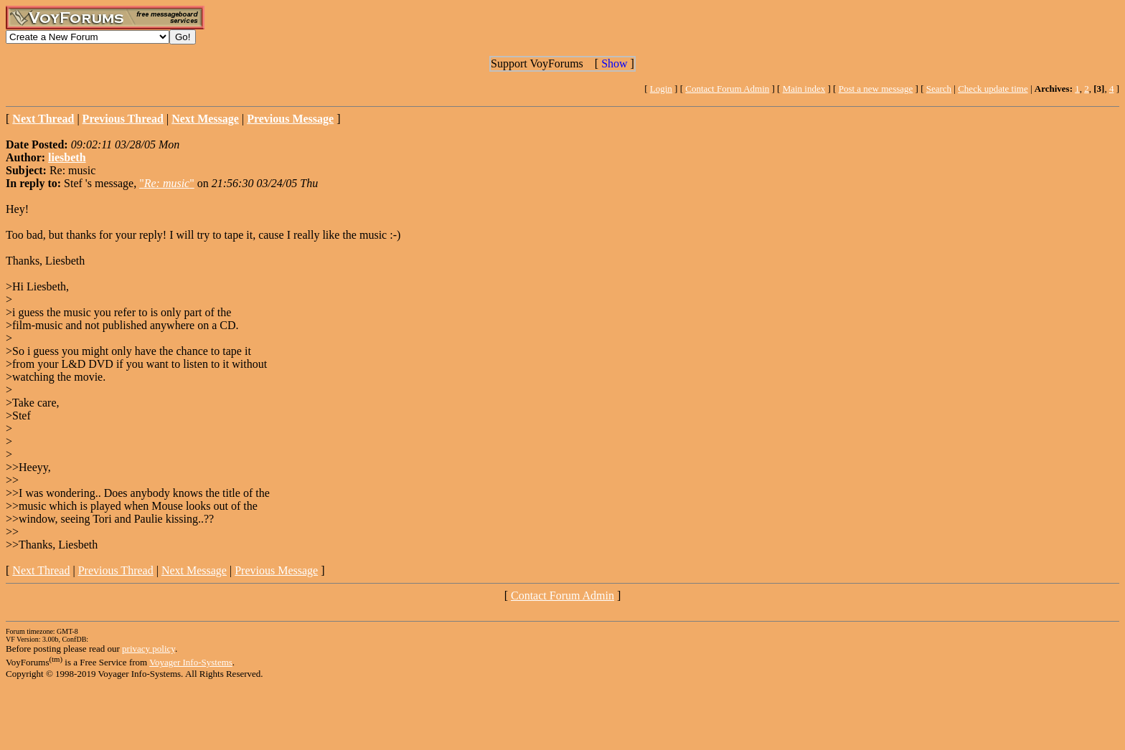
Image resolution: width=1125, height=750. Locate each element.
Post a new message (876, 88)
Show (614, 63)
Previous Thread (116, 570)
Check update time (992, 88)
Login (661, 88)
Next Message (194, 570)
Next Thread (41, 570)
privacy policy (148, 648)
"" (166, 183)
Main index (804, 88)
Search (938, 88)
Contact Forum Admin (727, 88)
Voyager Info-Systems (190, 662)
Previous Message (276, 570)
